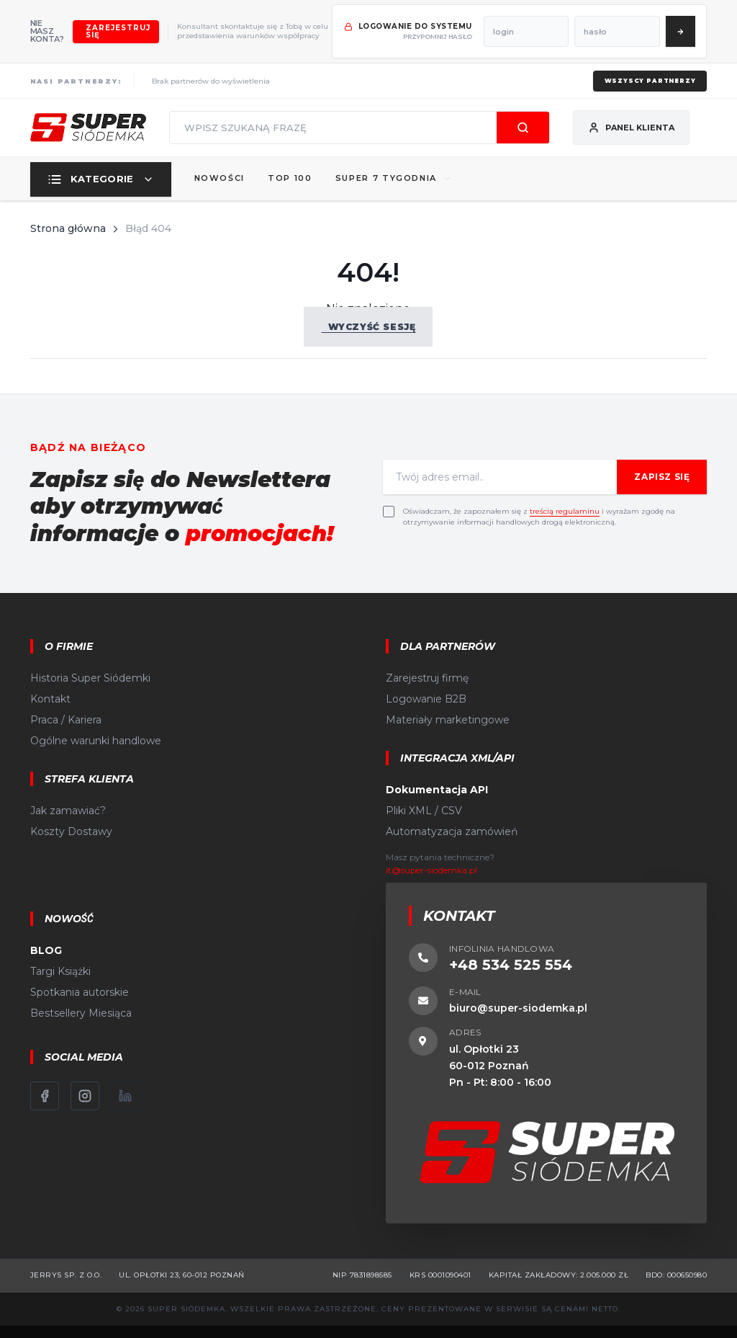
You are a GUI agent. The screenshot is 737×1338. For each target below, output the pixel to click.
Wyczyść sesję (368, 305)
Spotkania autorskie (79, 971)
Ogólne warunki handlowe (95, 719)
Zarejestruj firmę (427, 657)
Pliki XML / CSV (424, 789)
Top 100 (290, 157)
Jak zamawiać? (68, 789)
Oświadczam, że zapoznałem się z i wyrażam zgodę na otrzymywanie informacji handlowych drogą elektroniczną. (539, 496)
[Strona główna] (88, 106)
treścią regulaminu (565, 490)
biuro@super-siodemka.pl (518, 987)
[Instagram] (85, 1075)
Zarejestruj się (149, 20)
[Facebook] (44, 1075)
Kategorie (101, 158)
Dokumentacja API (437, 768)
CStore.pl (461, 1321)
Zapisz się (661, 455)
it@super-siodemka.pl (431, 849)
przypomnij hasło (482, 26)
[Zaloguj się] (706, 20)
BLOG (46, 929)
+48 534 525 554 (510, 944)
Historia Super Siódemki (90, 657)
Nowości (219, 157)
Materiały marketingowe (448, 698)
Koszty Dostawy (71, 810)
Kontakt (50, 678)
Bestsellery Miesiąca (81, 992)
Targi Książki (60, 950)
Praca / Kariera (65, 698)
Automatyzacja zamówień (451, 810)
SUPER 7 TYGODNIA (393, 157)
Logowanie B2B (426, 678)
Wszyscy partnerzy (645, 59)
